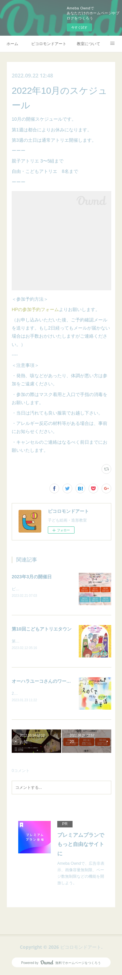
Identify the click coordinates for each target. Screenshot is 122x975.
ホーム (12, 44)
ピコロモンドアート (48, 44)
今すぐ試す (79, 27)
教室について (88, 44)
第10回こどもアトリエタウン (42, 629)
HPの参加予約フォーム (35, 309)
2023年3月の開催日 (32, 576)
